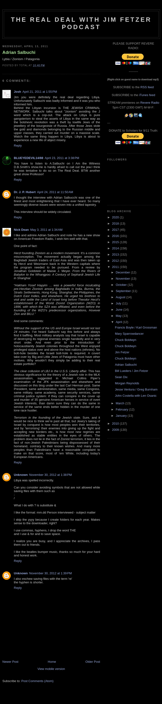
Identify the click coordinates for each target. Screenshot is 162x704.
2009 (116, 430)
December (123, 272)
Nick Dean (21, 229)
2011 (116, 267)
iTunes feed (147, 95)
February (122, 409)
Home (52, 661)
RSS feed (147, 87)
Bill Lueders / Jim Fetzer (131, 371)
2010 (116, 423)
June (119, 309)
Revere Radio (149, 102)
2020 (116, 217)
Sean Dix (121, 377)
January (122, 415)
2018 (116, 223)
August (121, 297)
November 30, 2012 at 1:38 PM (50, 475)
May (119, 316)
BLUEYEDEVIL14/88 (28, 158)
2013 (116, 254)
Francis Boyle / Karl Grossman (136, 327)
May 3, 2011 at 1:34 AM (46, 229)
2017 (116, 229)
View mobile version (51, 669)
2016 (116, 236)
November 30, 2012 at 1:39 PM (50, 573)
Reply (18, 145)
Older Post (93, 661)
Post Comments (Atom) (37, 681)
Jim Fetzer (122, 352)
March (120, 403)
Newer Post (10, 661)
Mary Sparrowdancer (129, 333)
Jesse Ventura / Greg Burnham (136, 389)
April (119, 322)
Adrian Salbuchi (18, 52)
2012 (116, 260)
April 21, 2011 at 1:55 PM (39, 91)
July (119, 303)
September (124, 291)
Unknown (21, 475)
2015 (116, 242)
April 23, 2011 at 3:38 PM (62, 158)
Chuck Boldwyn (125, 340)
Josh (17, 91)
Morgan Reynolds (127, 383)
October (122, 285)
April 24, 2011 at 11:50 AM (55, 192)
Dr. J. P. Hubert (25, 192)
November (123, 278)
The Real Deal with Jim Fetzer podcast (81, 23)
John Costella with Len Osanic (136, 395)
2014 (116, 248)
